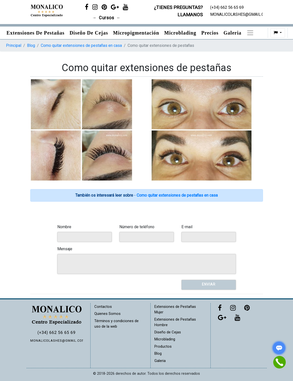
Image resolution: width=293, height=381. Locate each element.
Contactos (103, 306)
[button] (279, 33)
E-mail (186, 226)
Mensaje (64, 248)
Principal (13, 45)
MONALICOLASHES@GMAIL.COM (56, 340)
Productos (258, 33)
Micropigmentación (136, 33)
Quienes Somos (107, 313)
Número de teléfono (136, 226)
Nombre (64, 226)
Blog (31, 45)
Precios (209, 33)
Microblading (180, 33)
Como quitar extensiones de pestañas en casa (81, 45)
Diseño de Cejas (89, 33)
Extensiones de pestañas (36, 33)
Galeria (232, 33)
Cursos (106, 18)
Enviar (208, 284)
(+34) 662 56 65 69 (57, 332)
